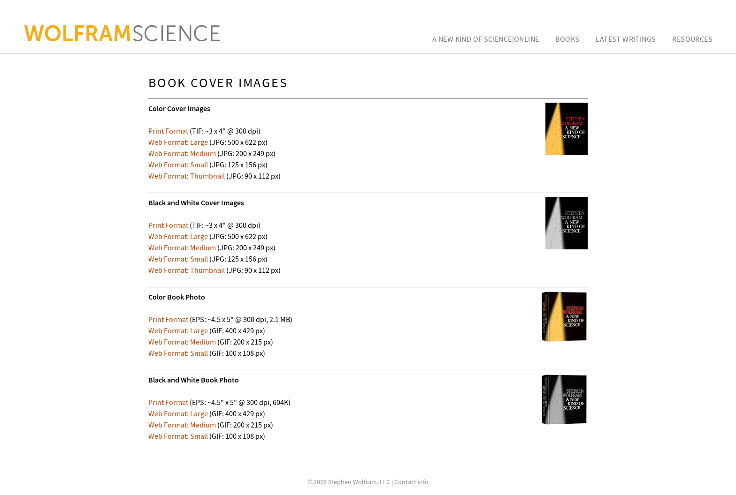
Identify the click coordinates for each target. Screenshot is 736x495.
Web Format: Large (178, 142)
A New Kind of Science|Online (485, 39)
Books (567, 39)
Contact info (411, 482)
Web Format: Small (178, 164)
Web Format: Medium (182, 153)
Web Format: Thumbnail (186, 175)
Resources (692, 39)
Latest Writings (626, 39)
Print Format (168, 130)
